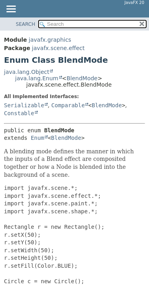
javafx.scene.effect (58, 48)
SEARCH (25, 24)
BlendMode (81, 78)
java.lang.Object (26, 72)
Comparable (68, 105)
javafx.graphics (50, 40)
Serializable (24, 105)
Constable (19, 113)
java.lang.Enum (36, 78)
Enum (37, 138)
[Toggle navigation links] (10, 9)
